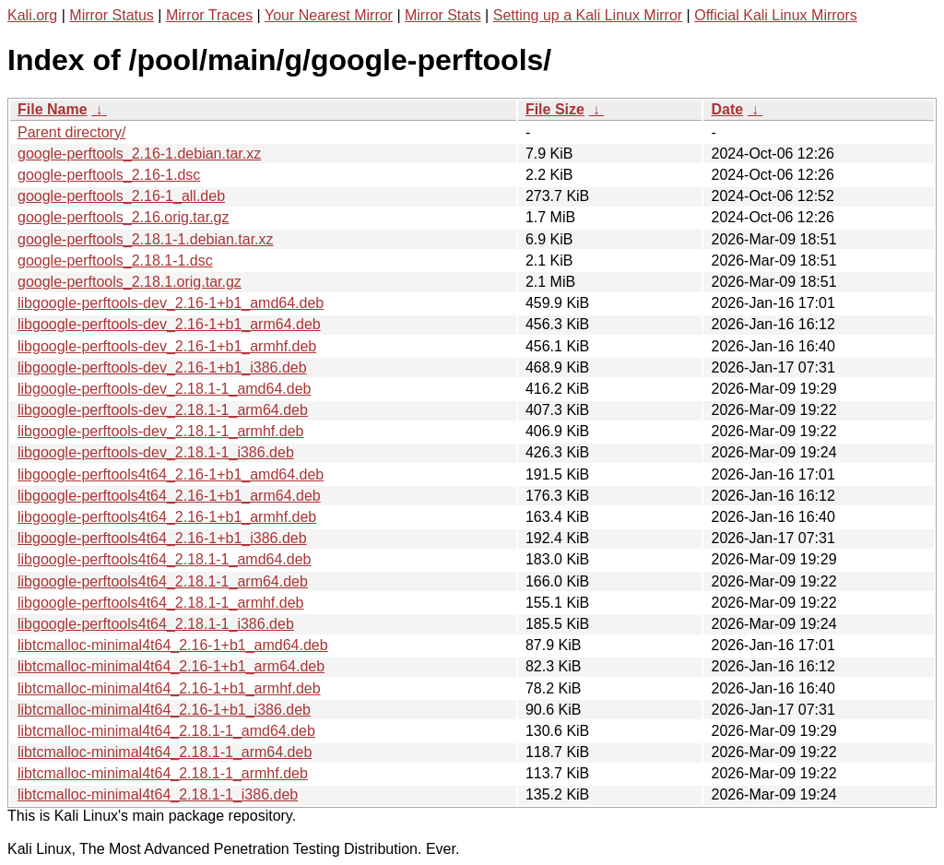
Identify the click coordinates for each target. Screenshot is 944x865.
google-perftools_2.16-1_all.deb (121, 196)
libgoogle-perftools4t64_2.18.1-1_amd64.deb (164, 559)
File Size (554, 109)
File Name (53, 109)
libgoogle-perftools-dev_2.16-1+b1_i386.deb (162, 367)
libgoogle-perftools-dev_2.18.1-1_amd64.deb (164, 389)
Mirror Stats (443, 15)
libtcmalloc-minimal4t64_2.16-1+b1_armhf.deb (169, 688)
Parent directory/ (71, 132)
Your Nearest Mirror (329, 15)
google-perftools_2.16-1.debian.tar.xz (139, 153)
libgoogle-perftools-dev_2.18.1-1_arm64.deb (163, 410)
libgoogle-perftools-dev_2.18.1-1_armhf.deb (160, 431)
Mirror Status (111, 15)
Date (727, 109)
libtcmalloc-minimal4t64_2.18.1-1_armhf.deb (163, 773)
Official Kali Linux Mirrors (775, 15)
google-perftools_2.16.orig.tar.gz (123, 217)
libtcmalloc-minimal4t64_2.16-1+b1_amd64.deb (173, 645)
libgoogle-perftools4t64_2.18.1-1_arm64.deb (163, 581)
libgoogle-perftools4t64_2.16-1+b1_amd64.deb (171, 474)
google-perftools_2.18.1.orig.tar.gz (130, 282)
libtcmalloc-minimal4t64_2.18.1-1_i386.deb (158, 794)
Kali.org (32, 15)
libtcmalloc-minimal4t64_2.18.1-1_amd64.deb (166, 731)
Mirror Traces (209, 15)
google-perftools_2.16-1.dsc (109, 175)
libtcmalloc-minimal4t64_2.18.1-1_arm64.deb (165, 752)
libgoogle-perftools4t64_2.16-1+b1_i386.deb (162, 538)
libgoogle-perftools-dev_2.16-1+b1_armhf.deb (167, 346)
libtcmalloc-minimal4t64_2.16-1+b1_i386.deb (164, 709)
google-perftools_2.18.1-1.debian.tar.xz (146, 239)
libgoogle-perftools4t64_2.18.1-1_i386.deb (156, 624)
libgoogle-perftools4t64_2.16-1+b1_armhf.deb (167, 517)
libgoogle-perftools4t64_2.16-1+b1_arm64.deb (169, 496)
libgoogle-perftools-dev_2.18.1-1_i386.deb (156, 452)
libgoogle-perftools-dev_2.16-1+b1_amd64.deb (171, 303)
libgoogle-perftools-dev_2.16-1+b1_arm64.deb (169, 324)
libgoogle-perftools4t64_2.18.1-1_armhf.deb (160, 602)
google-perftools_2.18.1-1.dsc (115, 260)
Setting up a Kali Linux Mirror (587, 15)
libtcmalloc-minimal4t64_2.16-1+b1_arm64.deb (171, 666)
